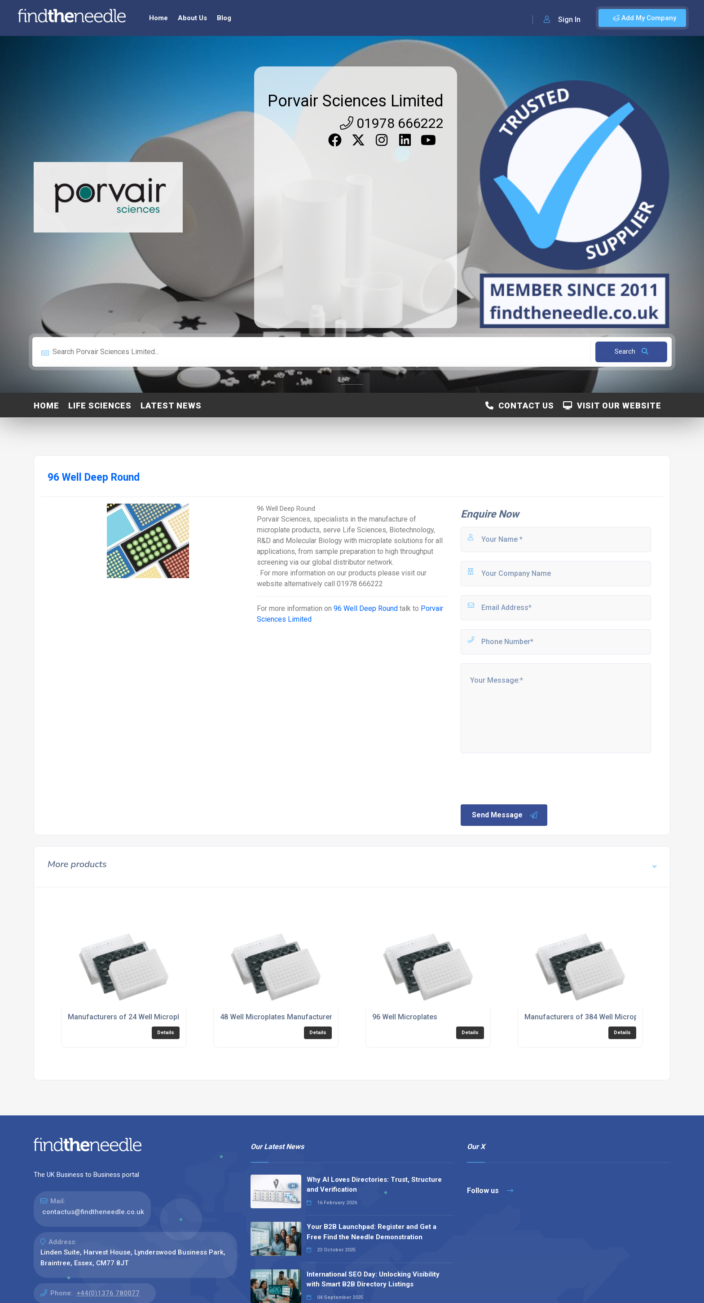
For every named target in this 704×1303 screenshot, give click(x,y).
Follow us (490, 1190)
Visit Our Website (612, 405)
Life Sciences (100, 405)
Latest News (171, 405)
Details (165, 1032)
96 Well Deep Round (366, 608)
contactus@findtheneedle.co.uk (93, 1212)
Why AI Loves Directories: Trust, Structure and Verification (374, 1185)
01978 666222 (392, 123)
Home (158, 18)
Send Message (505, 815)
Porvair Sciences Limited (356, 101)
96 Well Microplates (404, 1017)
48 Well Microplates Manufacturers (278, 1017)
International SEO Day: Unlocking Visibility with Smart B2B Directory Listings (373, 1279)
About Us (192, 18)
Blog (224, 18)
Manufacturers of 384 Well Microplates (589, 1017)
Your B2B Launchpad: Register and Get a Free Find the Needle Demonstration (371, 1232)
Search (631, 351)
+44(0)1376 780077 (108, 1293)
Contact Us (519, 405)
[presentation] (527, 777)
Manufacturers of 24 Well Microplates (131, 1017)
